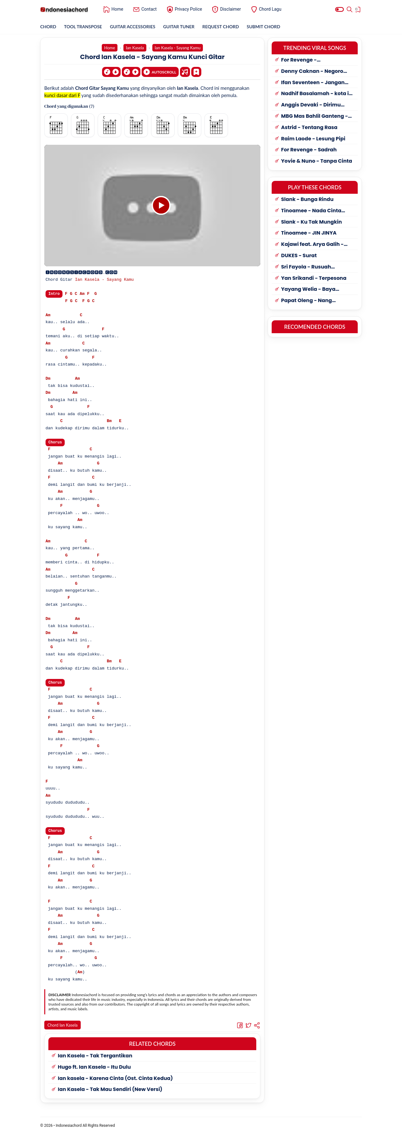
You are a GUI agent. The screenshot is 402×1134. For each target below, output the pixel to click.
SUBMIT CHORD (263, 26)
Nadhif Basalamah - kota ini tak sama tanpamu (317, 93)
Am (82, 294)
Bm (109, 421)
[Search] (349, 9)
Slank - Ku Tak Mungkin (311, 222)
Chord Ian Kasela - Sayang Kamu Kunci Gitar (152, 56)
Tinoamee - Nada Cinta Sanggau (311, 211)
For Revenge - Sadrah (309, 150)
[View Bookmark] (358, 10)
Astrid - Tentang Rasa (309, 127)
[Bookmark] (196, 71)
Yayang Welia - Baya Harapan (308, 289)
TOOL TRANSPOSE (83, 26)
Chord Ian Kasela (62, 1026)
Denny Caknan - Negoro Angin (312, 71)
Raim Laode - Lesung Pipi (313, 139)
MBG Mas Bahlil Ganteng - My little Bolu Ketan (314, 116)
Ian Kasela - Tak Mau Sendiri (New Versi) (110, 1091)
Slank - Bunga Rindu (307, 199)
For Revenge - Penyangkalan (300, 60)
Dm (48, 379)
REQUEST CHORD (220, 26)
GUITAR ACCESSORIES (132, 26)
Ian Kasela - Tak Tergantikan (95, 1057)
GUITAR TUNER (178, 26)
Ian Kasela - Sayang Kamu (104, 280)
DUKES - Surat (299, 255)
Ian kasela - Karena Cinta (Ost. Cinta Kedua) (115, 1080)
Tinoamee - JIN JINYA (309, 233)
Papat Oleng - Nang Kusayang (306, 300)
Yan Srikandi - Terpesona (313, 278)
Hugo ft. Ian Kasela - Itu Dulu (94, 1068)
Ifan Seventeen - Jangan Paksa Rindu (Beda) (313, 82)
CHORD (48, 26)
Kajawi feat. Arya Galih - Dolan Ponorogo (312, 244)
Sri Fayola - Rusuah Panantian (306, 267)
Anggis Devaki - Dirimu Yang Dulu (311, 105)
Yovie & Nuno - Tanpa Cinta (316, 161)
